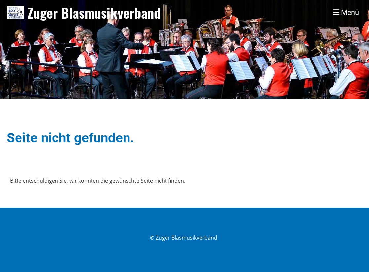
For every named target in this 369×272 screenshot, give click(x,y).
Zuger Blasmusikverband (94, 12)
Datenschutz (346, 245)
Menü (346, 12)
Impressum (348, 237)
